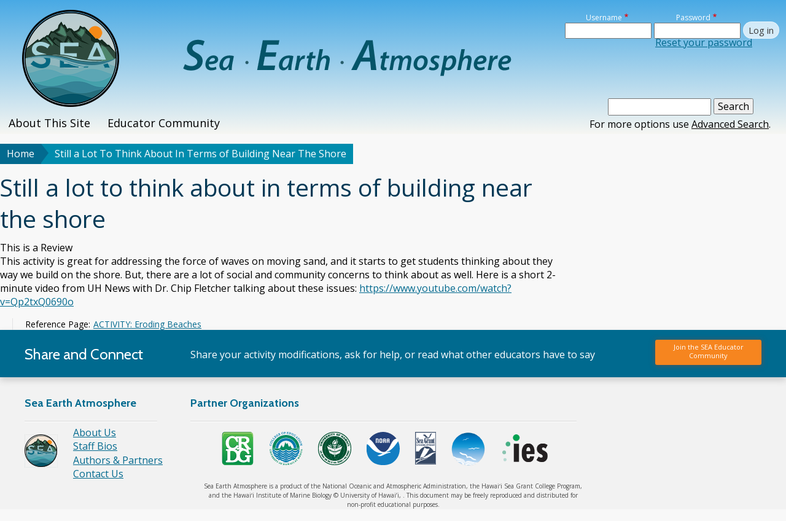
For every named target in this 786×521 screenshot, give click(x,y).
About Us (94, 432)
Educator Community (163, 123)
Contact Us (98, 473)
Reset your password (703, 42)
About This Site (49, 123)
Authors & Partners (118, 460)
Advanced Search (730, 124)
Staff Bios (95, 446)
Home (20, 153)
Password (693, 17)
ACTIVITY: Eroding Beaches (147, 324)
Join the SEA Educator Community (709, 351)
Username (604, 17)
